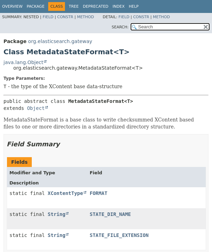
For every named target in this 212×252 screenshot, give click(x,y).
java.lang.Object (23, 62)
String (57, 214)
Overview (12, 6)
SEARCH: (120, 27)
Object (36, 108)
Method (85, 17)
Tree (74, 6)
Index (118, 6)
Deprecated (95, 6)
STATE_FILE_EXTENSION (119, 235)
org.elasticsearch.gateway (60, 41)
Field (48, 17)
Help (134, 6)
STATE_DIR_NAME (110, 214)
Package (36, 6)
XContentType (65, 193)
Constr (65, 17)
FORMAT (99, 193)
